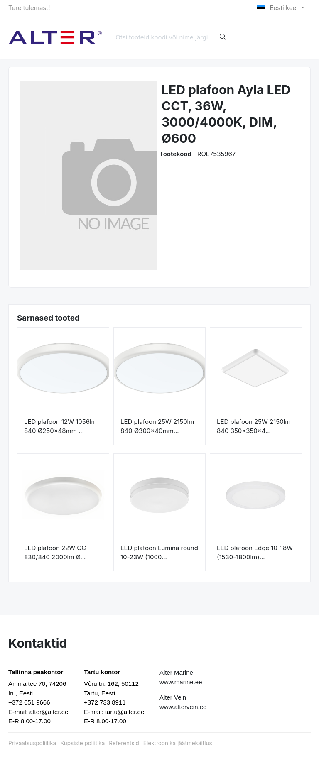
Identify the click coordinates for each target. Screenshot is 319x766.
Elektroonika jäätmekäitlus (177, 743)
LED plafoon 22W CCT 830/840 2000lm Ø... (57, 552)
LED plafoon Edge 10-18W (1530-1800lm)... (255, 552)
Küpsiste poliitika (82, 743)
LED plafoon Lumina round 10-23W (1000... (159, 552)
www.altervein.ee (183, 706)
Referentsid (124, 743)
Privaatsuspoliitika (32, 743)
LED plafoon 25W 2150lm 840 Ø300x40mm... (157, 426)
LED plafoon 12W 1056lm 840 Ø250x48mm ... (60, 426)
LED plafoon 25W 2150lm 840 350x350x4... (253, 426)
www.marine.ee (181, 681)
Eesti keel (278, 8)
